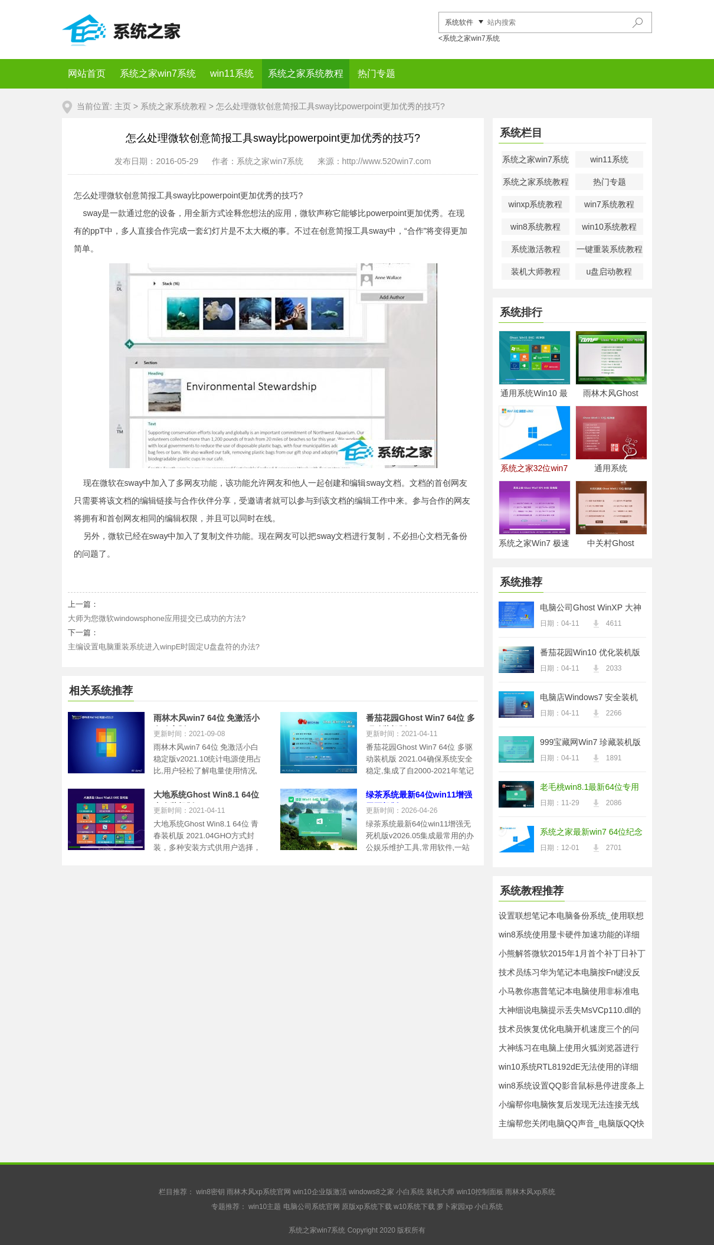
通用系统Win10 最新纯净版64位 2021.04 (534, 394)
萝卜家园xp (455, 1206)
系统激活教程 (536, 249)
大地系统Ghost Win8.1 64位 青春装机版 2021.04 (206, 796)
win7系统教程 (609, 204)
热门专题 (376, 73)
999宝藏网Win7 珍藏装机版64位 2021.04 (590, 743)
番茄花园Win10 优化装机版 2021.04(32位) (590, 653)
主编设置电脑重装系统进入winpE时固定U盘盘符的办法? (164, 646)
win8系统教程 (535, 226)
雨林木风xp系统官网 (259, 1192)
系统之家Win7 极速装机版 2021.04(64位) (534, 544)
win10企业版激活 (319, 1192)
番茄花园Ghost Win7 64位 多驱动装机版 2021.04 (420, 719)
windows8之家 (371, 1192)
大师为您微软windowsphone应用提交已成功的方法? (156, 618)
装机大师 (440, 1192)
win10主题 (264, 1206)
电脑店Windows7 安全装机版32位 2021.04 (589, 698)
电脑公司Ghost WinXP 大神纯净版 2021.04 (590, 609)
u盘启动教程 (610, 271)
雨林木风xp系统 (530, 1192)
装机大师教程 (536, 271)
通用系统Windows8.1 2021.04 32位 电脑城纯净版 (611, 469)
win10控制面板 (480, 1192)
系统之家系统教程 (305, 73)
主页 (122, 106)
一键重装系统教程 (610, 249)
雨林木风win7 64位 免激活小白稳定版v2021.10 (206, 719)
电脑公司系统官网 (311, 1206)
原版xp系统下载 (367, 1206)
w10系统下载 (414, 1206)
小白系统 (410, 1192)
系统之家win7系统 (158, 73)
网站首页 (87, 73)
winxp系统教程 (536, 204)
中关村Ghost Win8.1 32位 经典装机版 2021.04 (611, 544)
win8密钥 (210, 1192)
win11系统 (232, 73)
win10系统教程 (609, 226)
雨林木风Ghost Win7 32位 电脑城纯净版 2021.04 (610, 394)
